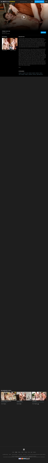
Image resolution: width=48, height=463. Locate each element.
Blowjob (26, 74)
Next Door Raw (3, 403)
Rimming (34, 74)
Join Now (43, 32)
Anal (19, 74)
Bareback (22, 74)
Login (46, 1)
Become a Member (39, 1)
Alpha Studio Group (40, 74)
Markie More (4, 50)
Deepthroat (30, 74)
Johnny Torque (13, 50)
